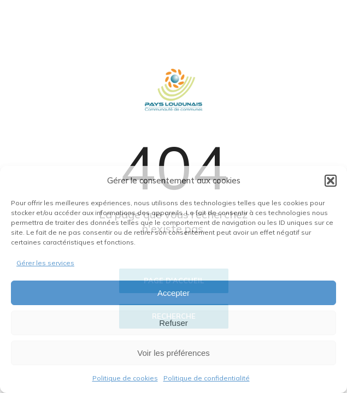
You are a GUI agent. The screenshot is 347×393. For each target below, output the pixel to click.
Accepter (173, 292)
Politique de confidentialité (206, 378)
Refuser (173, 322)
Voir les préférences (173, 353)
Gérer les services (45, 263)
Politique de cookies (125, 378)
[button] (330, 180)
